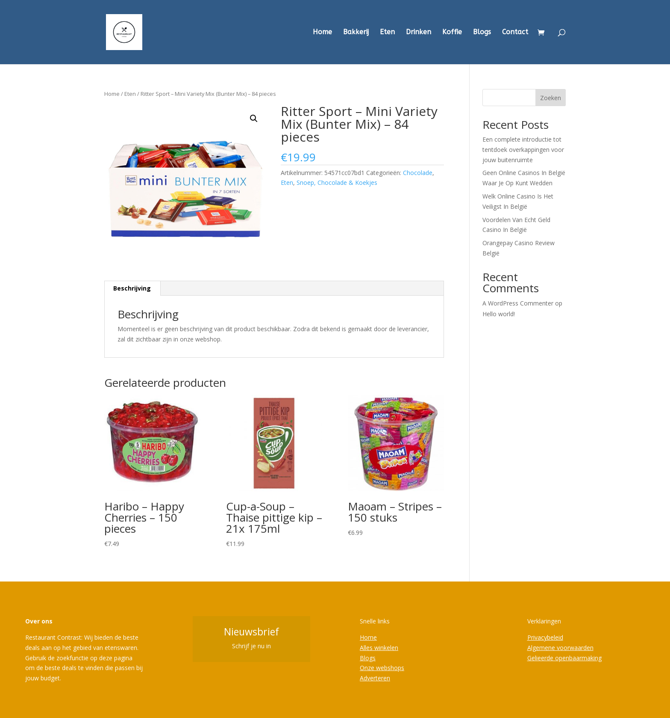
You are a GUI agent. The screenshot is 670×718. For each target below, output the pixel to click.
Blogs (482, 32)
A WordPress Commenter (517, 303)
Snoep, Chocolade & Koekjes (337, 182)
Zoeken (550, 98)
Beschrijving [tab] (132, 288)
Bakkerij (356, 32)
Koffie (452, 32)
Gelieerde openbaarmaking (564, 658)
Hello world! (498, 314)
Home (322, 32)
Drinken (418, 32)
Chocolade (417, 173)
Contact (515, 32)
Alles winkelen (379, 648)
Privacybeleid (545, 637)
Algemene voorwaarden (560, 648)
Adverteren (375, 678)
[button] (254, 118)
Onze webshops (382, 668)
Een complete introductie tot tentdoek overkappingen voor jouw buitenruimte (523, 149)
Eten (387, 32)
